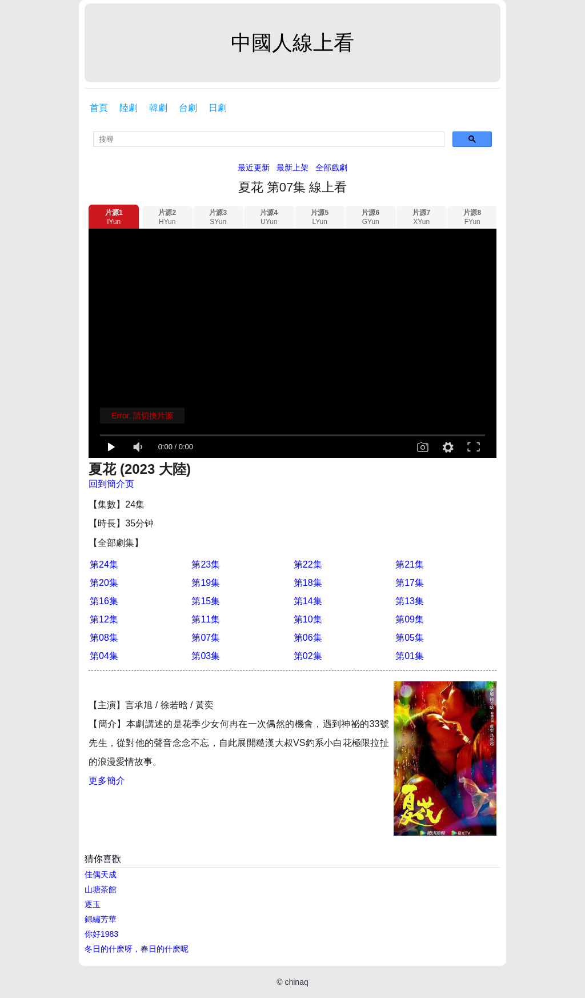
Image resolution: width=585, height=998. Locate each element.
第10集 (308, 619)
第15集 (205, 601)
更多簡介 (107, 780)
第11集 (205, 619)
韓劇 (158, 108)
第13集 (409, 601)
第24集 (104, 564)
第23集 (205, 564)
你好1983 (101, 934)
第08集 (104, 637)
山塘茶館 (101, 889)
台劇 (188, 108)
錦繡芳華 (101, 919)
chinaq (296, 982)
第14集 (308, 601)
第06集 (308, 637)
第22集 (308, 564)
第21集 (409, 564)
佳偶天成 (101, 874)
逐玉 (93, 904)
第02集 (308, 656)
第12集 (104, 619)
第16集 (104, 601)
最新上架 (292, 167)
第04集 (104, 656)
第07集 (205, 637)
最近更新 (254, 167)
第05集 (409, 637)
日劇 (218, 108)
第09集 (409, 619)
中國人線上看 (292, 42)
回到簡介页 (111, 484)
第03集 (205, 656)
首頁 (99, 108)
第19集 (205, 583)
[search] (269, 139)
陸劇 (128, 108)
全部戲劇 (331, 167)
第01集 (409, 656)
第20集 (104, 583)
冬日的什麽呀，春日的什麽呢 (137, 948)
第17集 (409, 583)
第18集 (308, 583)
